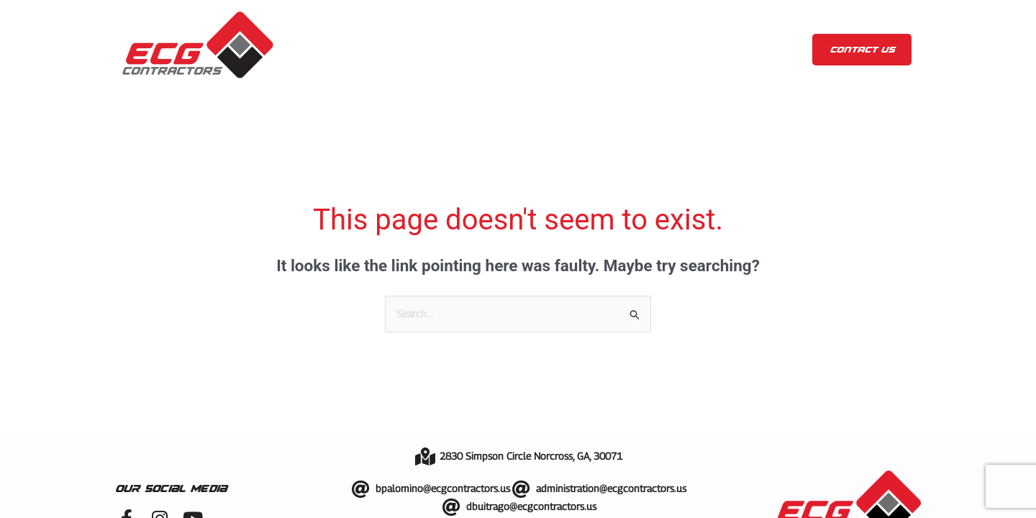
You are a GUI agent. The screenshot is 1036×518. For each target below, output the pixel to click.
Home (320, 49)
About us (388, 49)
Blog (697, 49)
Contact (763, 49)
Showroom (632, 49)
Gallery (555, 49)
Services (476, 49)
